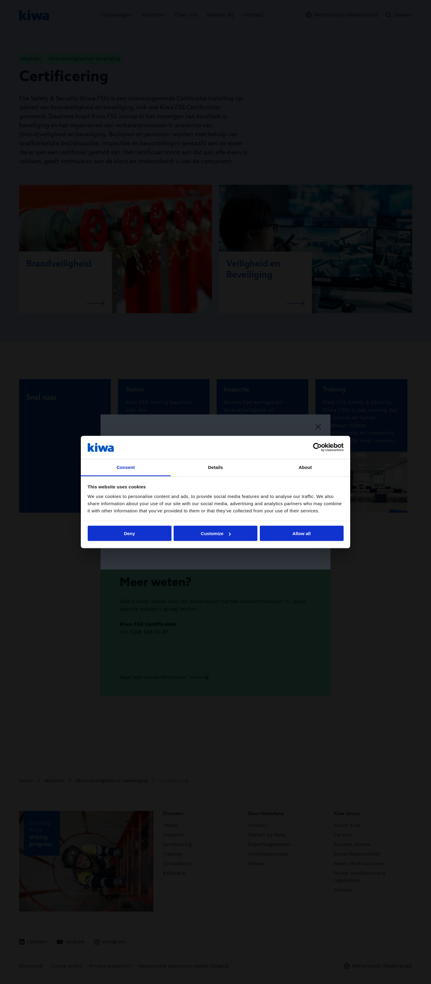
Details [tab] (215, 467)
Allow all (301, 533)
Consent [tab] (126, 467)
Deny (129, 533)
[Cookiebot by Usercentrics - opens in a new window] (317, 447)
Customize (216, 533)
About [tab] (305, 467)
